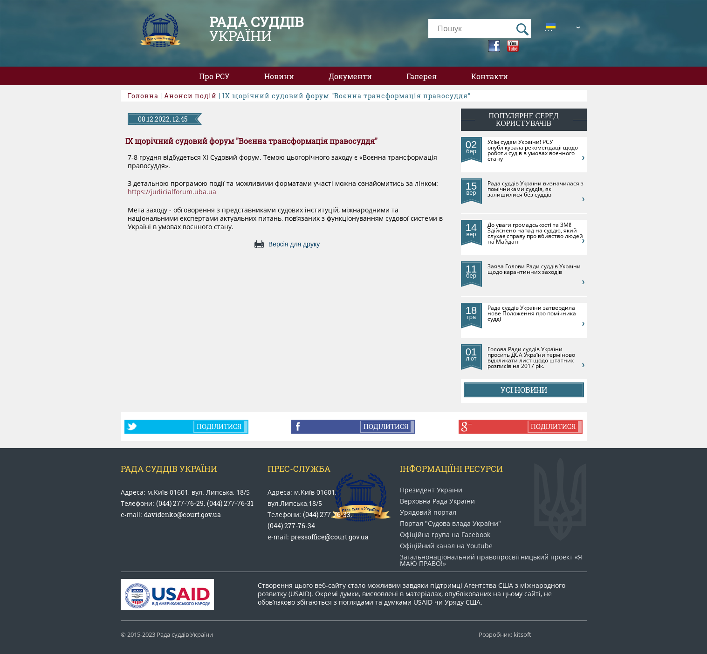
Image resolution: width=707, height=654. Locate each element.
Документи (350, 76)
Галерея (421, 76)
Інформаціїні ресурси (451, 468)
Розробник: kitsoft (505, 635)
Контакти (489, 76)
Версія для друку (294, 244)
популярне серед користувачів (524, 119)
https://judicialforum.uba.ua (172, 192)
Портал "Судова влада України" (450, 523)
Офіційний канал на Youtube (446, 546)
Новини (279, 76)
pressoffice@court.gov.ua (330, 536)
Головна (143, 95)
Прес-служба (299, 468)
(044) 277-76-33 (326, 514)
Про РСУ (214, 76)
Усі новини (524, 390)
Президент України (431, 490)
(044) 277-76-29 (180, 503)
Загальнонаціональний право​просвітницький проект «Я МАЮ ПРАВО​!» (491, 560)
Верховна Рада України (437, 501)
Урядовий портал (428, 512)
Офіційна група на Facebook (445, 534)
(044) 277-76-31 (230, 503)
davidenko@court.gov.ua (182, 514)
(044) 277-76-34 (291, 525)
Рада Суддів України (169, 468)
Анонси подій (190, 95)
